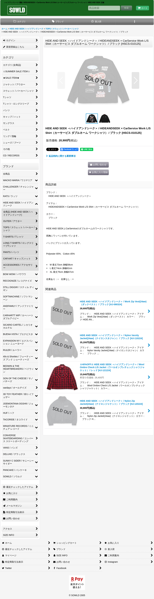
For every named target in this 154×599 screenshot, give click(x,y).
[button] (134, 21)
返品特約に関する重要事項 (61, 156)
